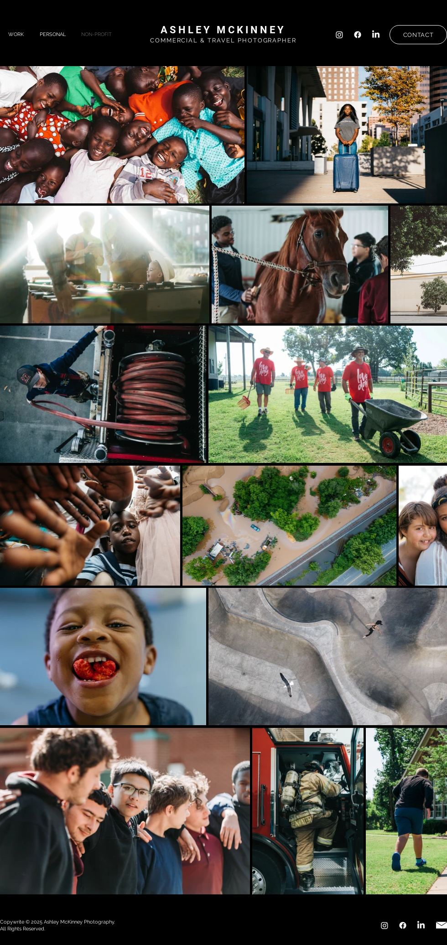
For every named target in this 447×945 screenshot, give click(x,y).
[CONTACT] (418, 34)
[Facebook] (357, 34)
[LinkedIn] (375, 34)
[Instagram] (339, 34)
